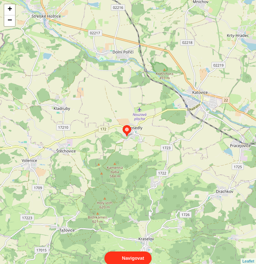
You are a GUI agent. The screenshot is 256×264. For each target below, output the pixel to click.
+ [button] (10, 9)
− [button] (10, 20)
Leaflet (248, 255)
